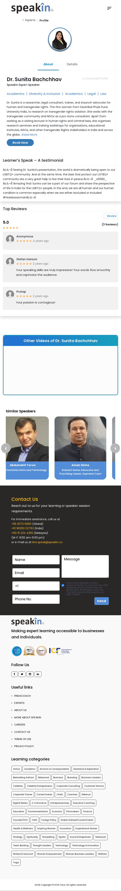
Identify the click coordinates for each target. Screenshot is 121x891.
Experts (30, 20)
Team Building (21, 845)
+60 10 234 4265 (22, 533)
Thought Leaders (42, 845)
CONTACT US (20, 732)
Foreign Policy (48, 819)
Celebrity (18, 785)
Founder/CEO (20, 819)
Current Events (44, 794)
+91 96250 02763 (22, 528)
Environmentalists (38, 811)
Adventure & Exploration (86, 768)
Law (103, 94)
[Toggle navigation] (109, 8)
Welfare (102, 853)
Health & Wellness (23, 828)
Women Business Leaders (80, 853)
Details (72, 64)
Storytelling (48, 836)
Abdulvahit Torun (31, 465)
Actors (16, 768)
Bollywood (43, 777)
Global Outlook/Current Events (77, 819)
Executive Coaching (84, 802)
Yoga (16, 862)
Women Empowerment (49, 853)
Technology (61, 845)
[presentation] (6, 448)
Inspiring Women (46, 828)
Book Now (20, 142)
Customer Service (94, 785)
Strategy (17, 836)
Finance (87, 811)
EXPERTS (18, 703)
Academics (16, 94)
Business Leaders (91, 777)
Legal (91, 94)
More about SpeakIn (26, 717)
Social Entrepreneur (80, 836)
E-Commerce (39, 802)
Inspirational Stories (86, 828)
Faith (34, 819)
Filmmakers (72, 811)
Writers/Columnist (23, 853)
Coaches (72, 794)
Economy (57, 811)
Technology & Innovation (85, 845)
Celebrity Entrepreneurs (39, 785)
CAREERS (18, 724)
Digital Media (20, 802)
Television (100, 836)
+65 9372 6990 (21, 524)
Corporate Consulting (68, 785)
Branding (72, 777)
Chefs (60, 794)
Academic (30, 768)
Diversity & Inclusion (45, 94)
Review (111, 216)
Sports (62, 836)
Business (58, 777)
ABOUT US (19, 710)
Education (18, 811)
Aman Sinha (89, 465)
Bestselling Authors (23, 777)
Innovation (65, 828)
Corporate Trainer (22, 794)
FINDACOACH (21, 696)
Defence (86, 794)
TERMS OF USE (21, 739)
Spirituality (32, 836)
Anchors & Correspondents (54, 768)
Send (101, 601)
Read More (29, 135)
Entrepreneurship (60, 802)
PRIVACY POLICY (22, 746)
